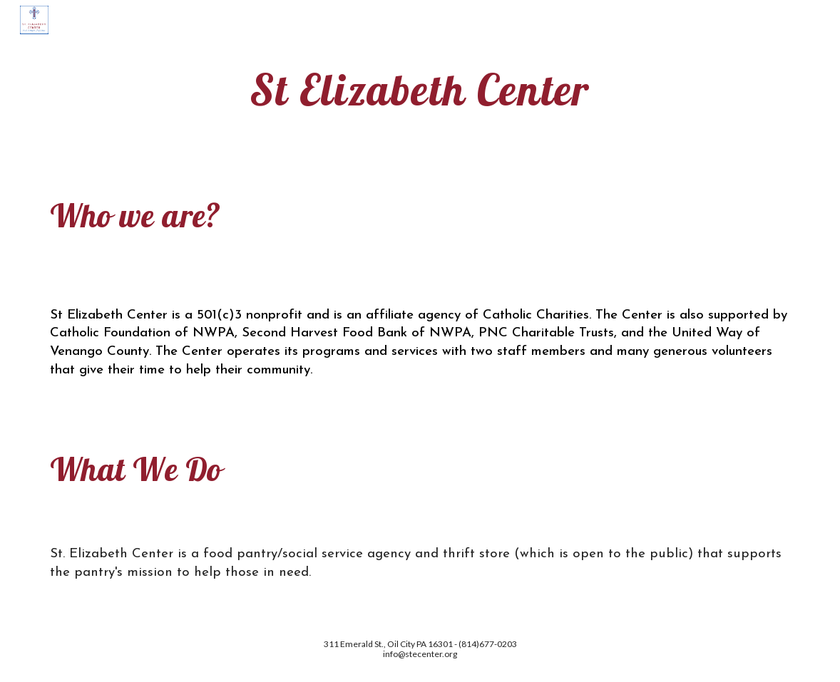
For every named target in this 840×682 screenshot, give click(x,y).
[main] (420, 89)
